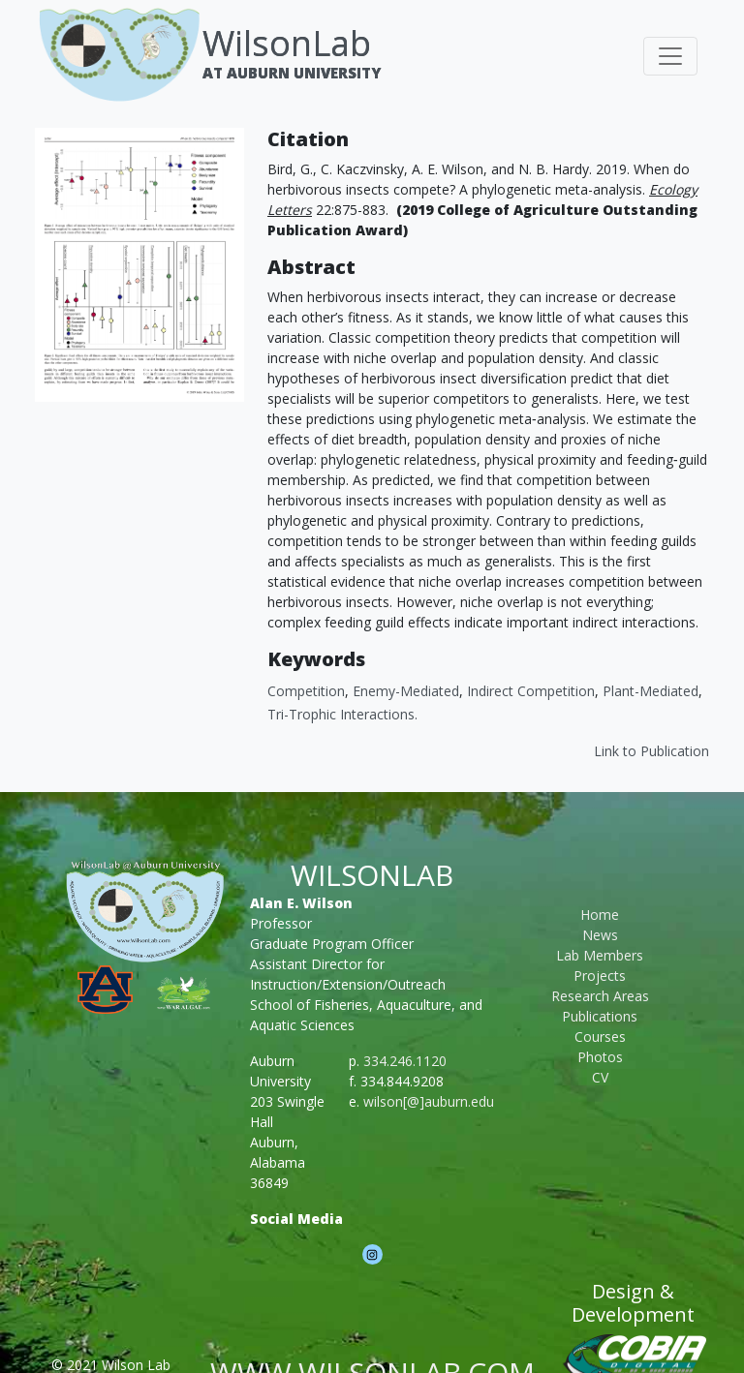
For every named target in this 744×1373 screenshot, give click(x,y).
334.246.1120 (405, 1061)
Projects (600, 975)
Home (599, 914)
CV (600, 1077)
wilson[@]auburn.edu (428, 1101)
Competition (306, 691)
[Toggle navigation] (670, 56)
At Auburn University (291, 72)
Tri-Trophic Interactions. (342, 714)
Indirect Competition (531, 691)
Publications (599, 1016)
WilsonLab (286, 43)
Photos (600, 1057)
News (600, 935)
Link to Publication (651, 751)
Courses (600, 1036)
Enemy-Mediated (406, 691)
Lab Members (599, 955)
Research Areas (600, 996)
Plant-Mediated (650, 691)
